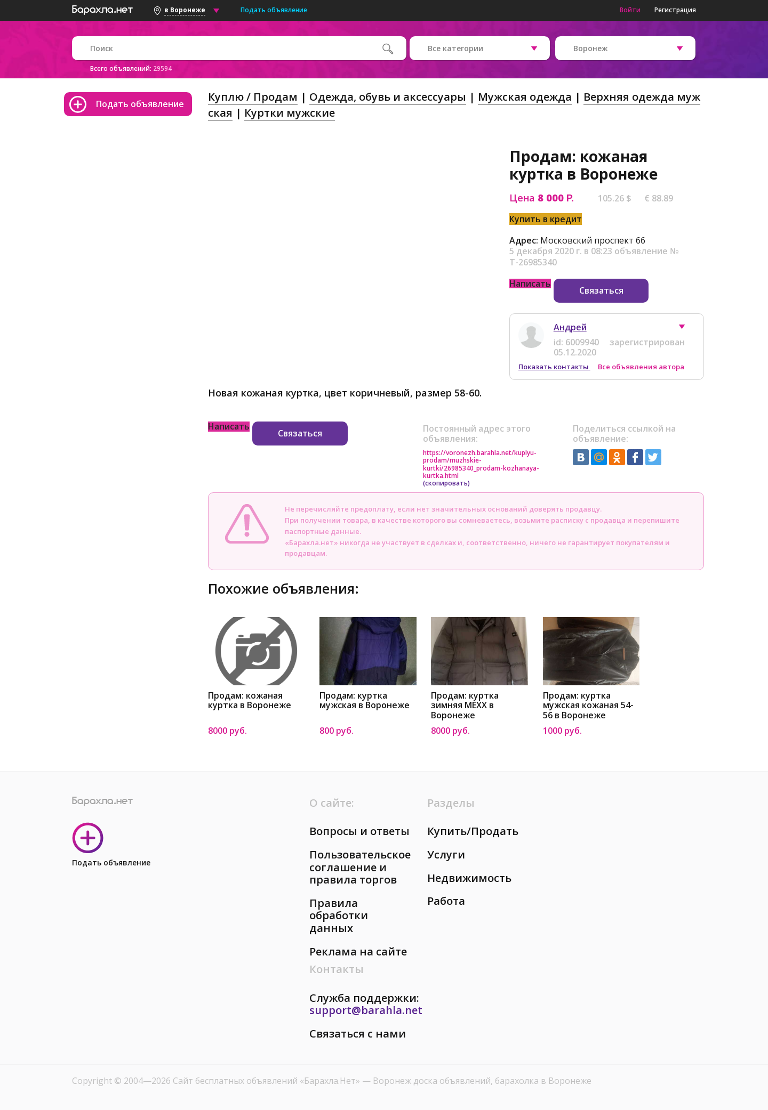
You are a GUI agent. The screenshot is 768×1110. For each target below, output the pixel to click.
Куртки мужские (289, 113)
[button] (687, 329)
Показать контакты (554, 366)
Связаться (601, 290)
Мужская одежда (525, 97)
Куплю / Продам (253, 97)
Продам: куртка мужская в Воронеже (364, 701)
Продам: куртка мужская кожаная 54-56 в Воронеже (588, 706)
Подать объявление (274, 9)
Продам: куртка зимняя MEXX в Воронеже (465, 706)
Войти (630, 9)
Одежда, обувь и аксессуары (387, 97)
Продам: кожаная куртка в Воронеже (249, 701)
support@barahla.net (365, 1010)
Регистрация (675, 9)
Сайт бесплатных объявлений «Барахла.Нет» (267, 1081)
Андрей (570, 327)
